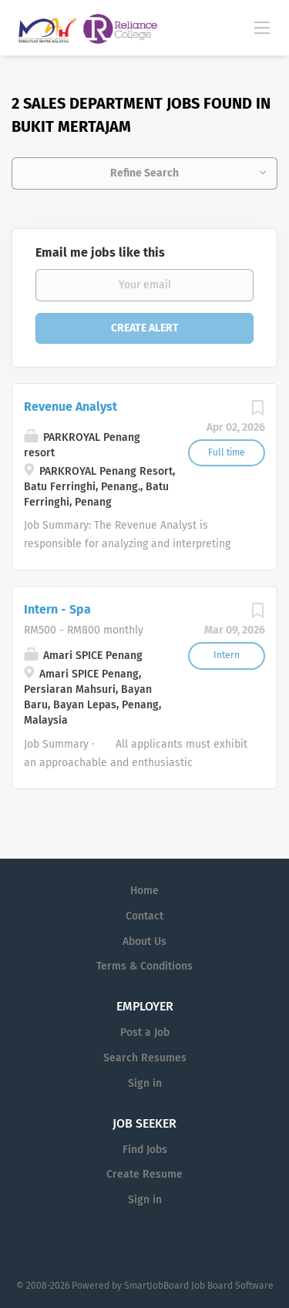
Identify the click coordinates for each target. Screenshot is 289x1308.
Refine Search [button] (144, 173)
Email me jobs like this (100, 252)
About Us (144, 941)
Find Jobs (145, 1149)
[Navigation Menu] (262, 27)
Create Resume (144, 1174)
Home (144, 890)
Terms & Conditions (144, 966)
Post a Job (145, 1032)
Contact (144, 916)
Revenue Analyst (70, 406)
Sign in (145, 1083)
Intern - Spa (57, 609)
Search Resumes (145, 1057)
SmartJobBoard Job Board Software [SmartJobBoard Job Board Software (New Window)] (199, 1285)
